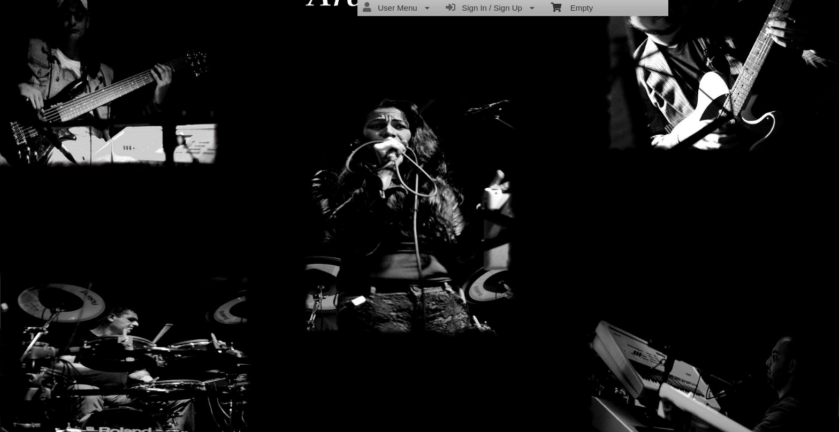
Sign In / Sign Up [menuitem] (490, 7)
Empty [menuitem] (572, 7)
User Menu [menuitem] (396, 7)
